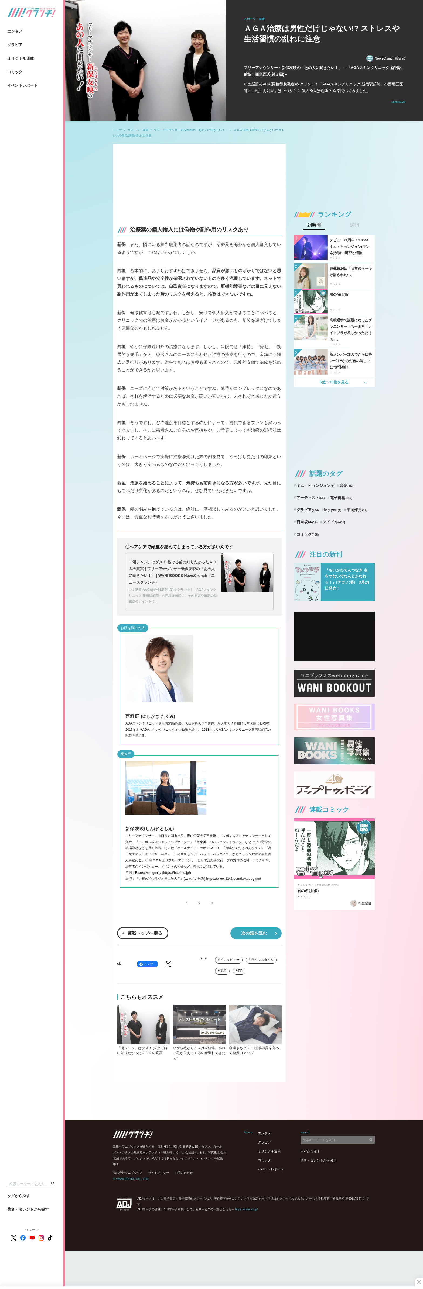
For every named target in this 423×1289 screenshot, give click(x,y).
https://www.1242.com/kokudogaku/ (233, 879)
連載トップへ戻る (145, 933)
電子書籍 (341, 497)
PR (240, 971)
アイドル (334, 522)
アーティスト (310, 497)
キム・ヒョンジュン (315, 485)
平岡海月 (357, 510)
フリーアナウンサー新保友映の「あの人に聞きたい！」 (191, 130)
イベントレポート (22, 85)
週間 (354, 225)
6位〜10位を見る (334, 382)
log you (332, 510)
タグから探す (18, 1196)
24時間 (314, 225)
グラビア (14, 45)
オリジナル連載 (20, 58)
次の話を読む (254, 933)
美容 (223, 971)
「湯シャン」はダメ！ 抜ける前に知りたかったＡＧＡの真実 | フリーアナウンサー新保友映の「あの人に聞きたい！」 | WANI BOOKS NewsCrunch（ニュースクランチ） (173, 572)
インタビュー (230, 960)
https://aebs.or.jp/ (246, 1209)
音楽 (347, 485)
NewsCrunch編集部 (385, 58)
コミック (14, 72)
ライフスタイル (262, 960)
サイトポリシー (158, 1172)
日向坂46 (307, 522)
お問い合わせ (184, 1172)
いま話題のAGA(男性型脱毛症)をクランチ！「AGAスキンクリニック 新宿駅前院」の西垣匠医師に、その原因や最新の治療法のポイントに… (173, 595)
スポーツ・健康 (138, 130)
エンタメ (14, 31)
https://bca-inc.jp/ (176, 873)
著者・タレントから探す (28, 1209)
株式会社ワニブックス (128, 1172)
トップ (117, 130)
